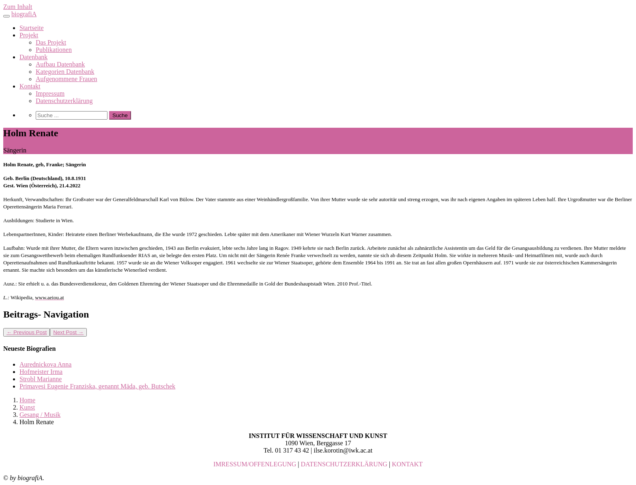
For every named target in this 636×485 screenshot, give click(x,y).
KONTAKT (407, 464)
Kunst (27, 407)
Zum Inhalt (17, 6)
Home (27, 400)
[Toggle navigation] (6, 16)
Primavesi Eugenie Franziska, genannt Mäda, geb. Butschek (97, 386)
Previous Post (26, 332)
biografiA (24, 14)
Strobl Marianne (40, 379)
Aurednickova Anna (45, 364)
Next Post (68, 332)
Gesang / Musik (39, 414)
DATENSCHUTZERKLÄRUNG (344, 464)
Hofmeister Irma (40, 371)
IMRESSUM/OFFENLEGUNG (254, 464)
